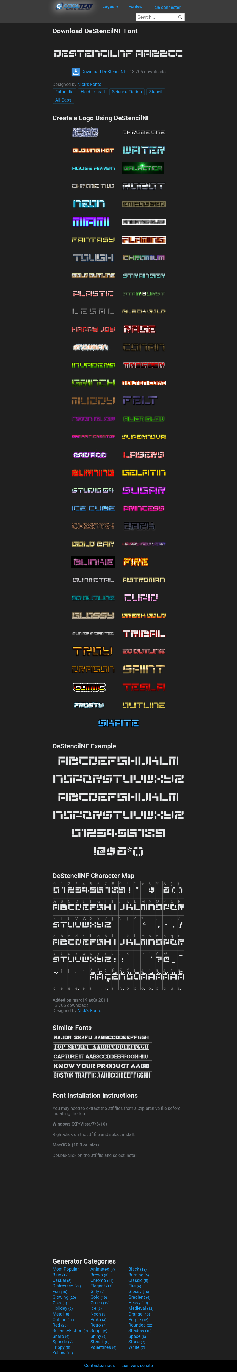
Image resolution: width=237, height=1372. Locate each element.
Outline (63, 1319)
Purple (138, 1319)
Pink (98, 1319)
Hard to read (93, 91)
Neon (98, 1314)
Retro (98, 1325)
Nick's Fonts (89, 84)
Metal (61, 1314)
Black (137, 1269)
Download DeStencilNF (98, 71)
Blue (61, 1275)
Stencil (155, 91)
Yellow (63, 1352)
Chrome (102, 1280)
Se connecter (168, 7)
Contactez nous (99, 1365)
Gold (98, 1297)
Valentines (103, 1347)
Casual (62, 1280)
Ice (96, 1308)
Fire (134, 1286)
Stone (136, 1341)
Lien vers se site (137, 1365)
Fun (60, 1291)
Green (100, 1302)
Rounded (140, 1325)
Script (99, 1330)
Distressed (67, 1286)
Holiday (63, 1308)
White (136, 1347)
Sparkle (63, 1341)
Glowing (64, 1297)
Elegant (101, 1286)
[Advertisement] (26, 109)
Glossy (138, 1291)
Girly (97, 1291)
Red (60, 1325)
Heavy (138, 1302)
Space (137, 1336)
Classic (138, 1280)
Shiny (98, 1336)
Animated (102, 1269)
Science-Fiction (127, 91)
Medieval (141, 1308)
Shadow (140, 1330)
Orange (139, 1314)
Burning (138, 1275)
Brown (99, 1275)
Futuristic (64, 91)
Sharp (61, 1336)
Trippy (61, 1347)
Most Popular (66, 1269)
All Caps (63, 100)
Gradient (139, 1297)
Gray (60, 1302)
